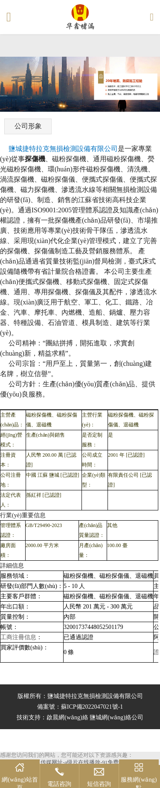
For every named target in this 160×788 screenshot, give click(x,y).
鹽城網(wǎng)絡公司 (116, 717)
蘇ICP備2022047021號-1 (92, 707)
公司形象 (28, 126)
